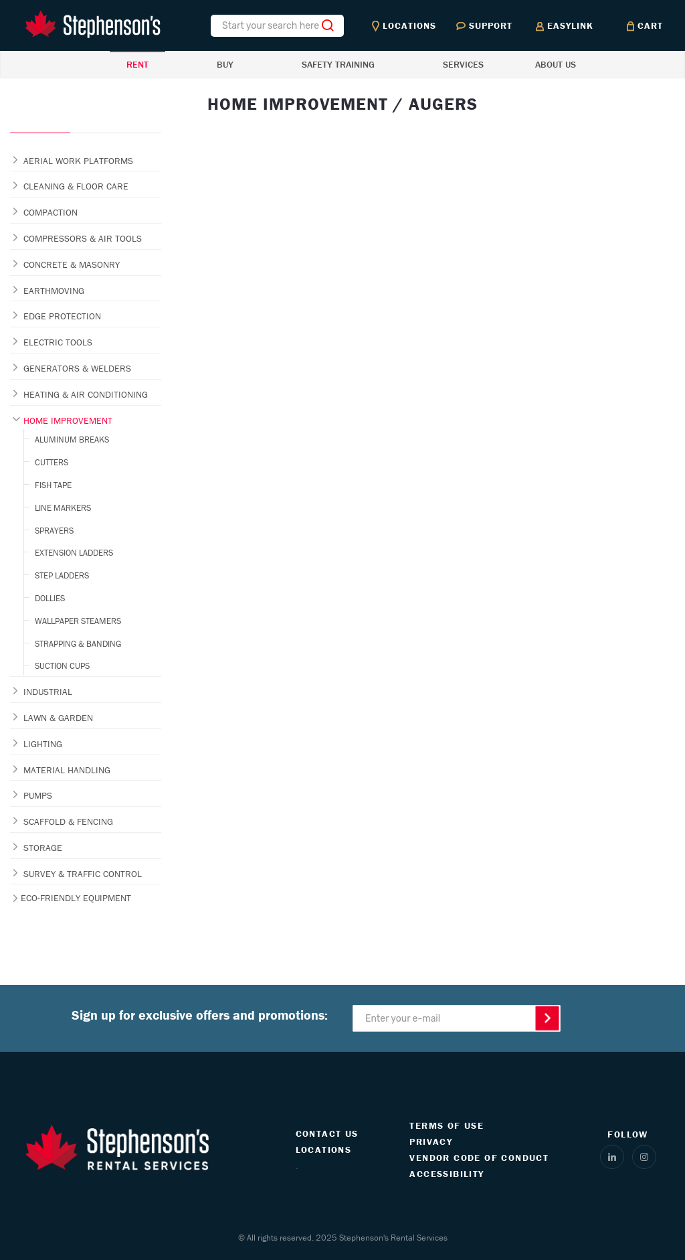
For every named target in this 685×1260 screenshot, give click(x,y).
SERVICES (463, 64)
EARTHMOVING (53, 291)
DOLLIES (50, 598)
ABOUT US (555, 64)
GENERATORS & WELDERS (77, 368)
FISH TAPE (53, 485)
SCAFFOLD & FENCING (68, 821)
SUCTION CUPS (62, 666)
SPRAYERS (54, 530)
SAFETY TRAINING (338, 64)
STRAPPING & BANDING (78, 643)
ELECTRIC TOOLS (57, 342)
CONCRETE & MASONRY (71, 264)
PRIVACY (430, 1141)
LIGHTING (42, 744)
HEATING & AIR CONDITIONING (85, 394)
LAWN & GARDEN (58, 718)
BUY (225, 64)
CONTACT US (327, 1133)
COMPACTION (50, 212)
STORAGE (42, 848)
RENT (137, 64)
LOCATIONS (324, 1150)
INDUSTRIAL (47, 692)
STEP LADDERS (62, 575)
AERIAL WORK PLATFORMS (78, 161)
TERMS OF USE (446, 1125)
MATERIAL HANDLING (66, 770)
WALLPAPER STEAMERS (78, 621)
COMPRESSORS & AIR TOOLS (82, 238)
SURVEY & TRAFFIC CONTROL (82, 874)
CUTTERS (51, 462)
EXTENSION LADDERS (74, 552)
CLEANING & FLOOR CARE (75, 186)
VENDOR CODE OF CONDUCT (479, 1158)
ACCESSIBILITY (446, 1174)
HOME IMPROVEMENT (67, 420)
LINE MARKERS (63, 508)
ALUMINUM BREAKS (72, 439)
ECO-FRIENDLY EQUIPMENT (76, 898)
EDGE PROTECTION (62, 316)
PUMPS (37, 795)
